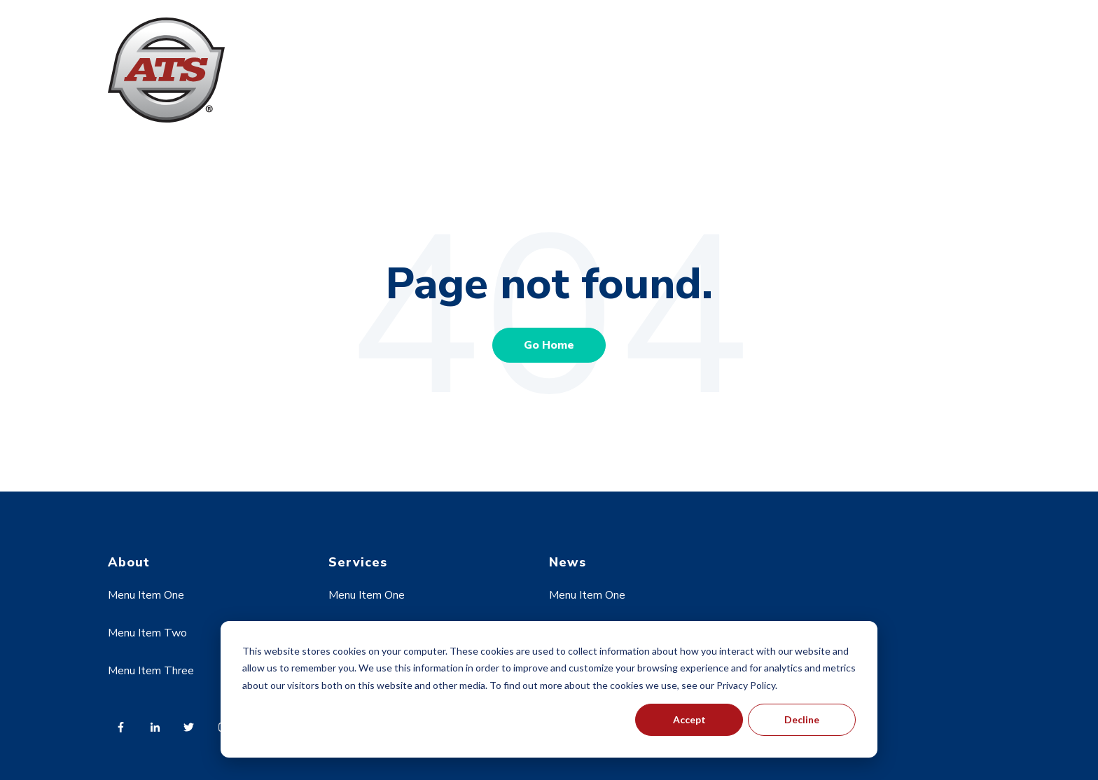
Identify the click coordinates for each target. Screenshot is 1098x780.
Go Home (549, 345)
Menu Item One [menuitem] (146, 595)
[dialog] (549, 689)
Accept (689, 719)
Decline (801, 719)
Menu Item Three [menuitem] (151, 670)
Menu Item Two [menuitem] (147, 633)
